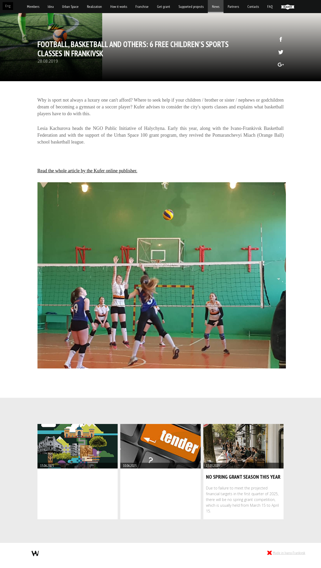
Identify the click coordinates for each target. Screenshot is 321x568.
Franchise (142, 6)
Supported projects (191, 6)
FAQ (270, 6)
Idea (51, 6)
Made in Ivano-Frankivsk (289, 553)
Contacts (253, 6)
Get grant (163, 6)
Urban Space (70, 6)
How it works (118, 6)
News (215, 6)
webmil (35, 553)
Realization (94, 6)
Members (33, 6)
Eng (7, 6)
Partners (233, 6)
